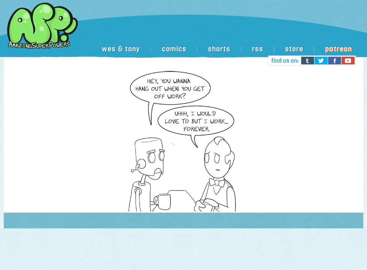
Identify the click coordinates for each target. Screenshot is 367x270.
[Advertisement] (115, 32)
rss (257, 49)
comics (174, 49)
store (294, 49)
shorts (219, 49)
